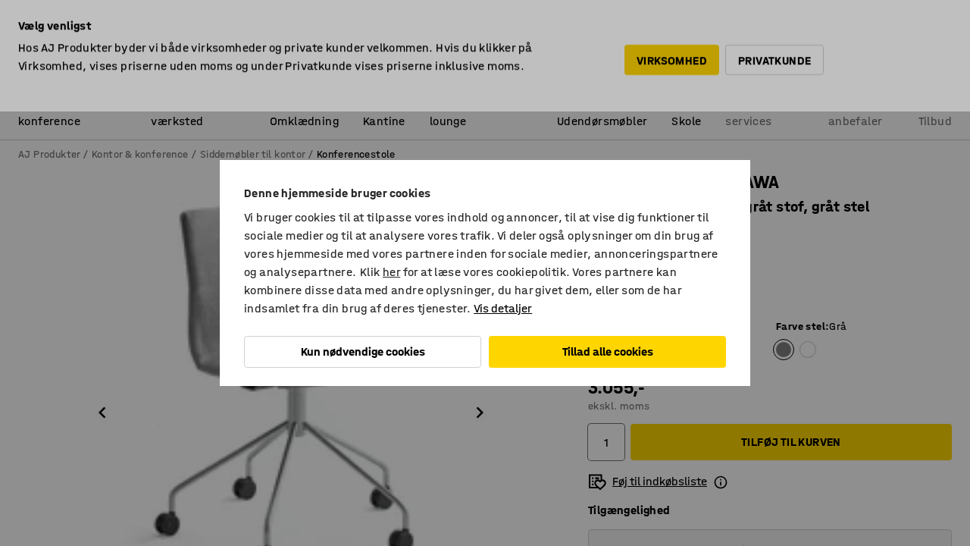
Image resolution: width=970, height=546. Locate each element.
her (391, 272)
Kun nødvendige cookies (363, 351)
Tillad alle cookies (607, 351)
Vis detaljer (503, 308)
